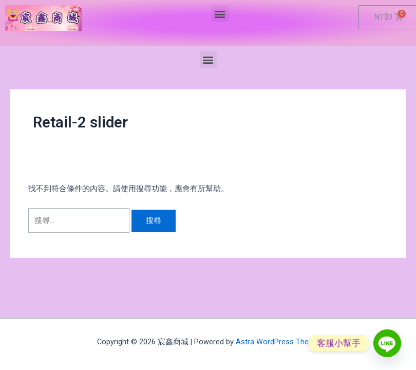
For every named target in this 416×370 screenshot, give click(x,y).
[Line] (387, 343)
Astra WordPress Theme (277, 341)
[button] (220, 13)
